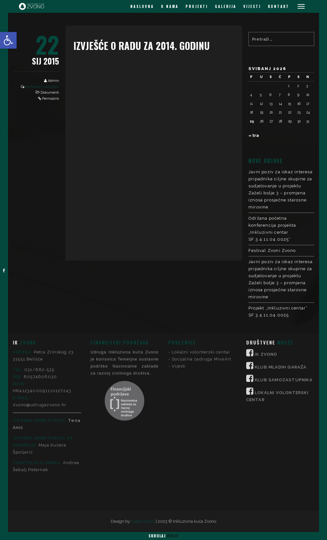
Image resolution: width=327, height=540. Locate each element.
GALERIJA (225, 6)
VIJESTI (252, 6)
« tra (253, 135)
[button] (8, 40)
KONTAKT (278, 6)
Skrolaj (163, 535)
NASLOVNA (142, 6)
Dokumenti (50, 92)
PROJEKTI (197, 6)
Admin (53, 81)
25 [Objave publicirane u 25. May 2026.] (252, 121)
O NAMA (170, 6)
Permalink (50, 99)
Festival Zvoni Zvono (272, 250)
